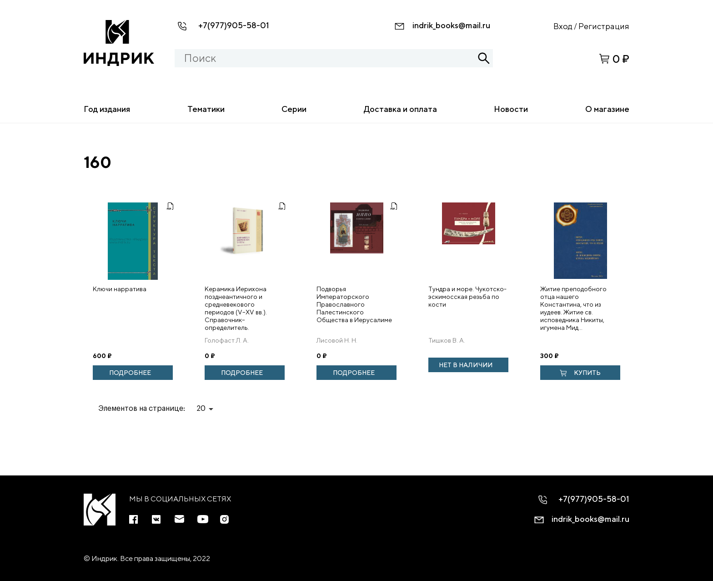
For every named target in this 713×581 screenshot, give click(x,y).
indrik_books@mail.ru (451, 25)
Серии (293, 109)
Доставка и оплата (400, 109)
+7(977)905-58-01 (233, 25)
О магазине (607, 109)
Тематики (206, 109)
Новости (511, 109)
